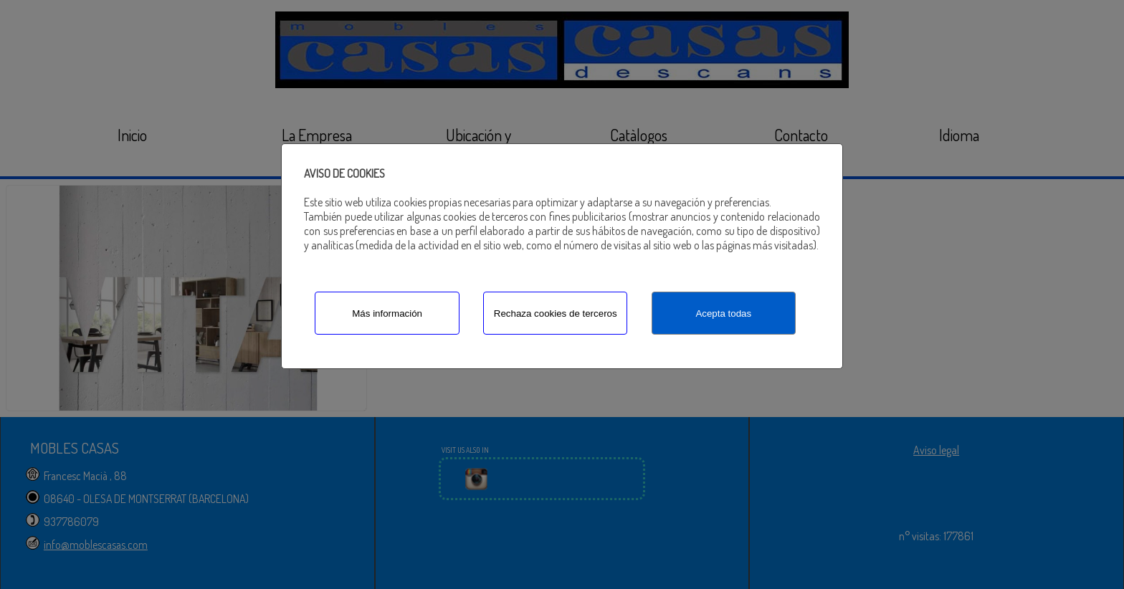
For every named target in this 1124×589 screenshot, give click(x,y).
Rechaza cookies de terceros (555, 313)
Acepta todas (723, 313)
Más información (387, 313)
